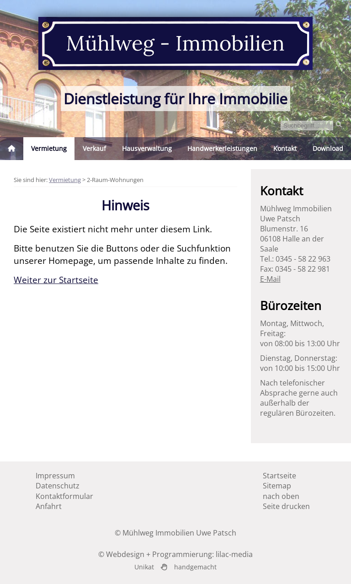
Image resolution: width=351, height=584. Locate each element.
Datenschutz (58, 486)
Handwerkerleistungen (222, 148)
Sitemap (277, 486)
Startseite (279, 476)
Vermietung (65, 180)
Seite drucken (286, 506)
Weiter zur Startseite (56, 279)
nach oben (281, 496)
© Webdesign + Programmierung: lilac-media (175, 554)
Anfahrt (49, 506)
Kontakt (285, 148)
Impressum (55, 476)
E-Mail (270, 279)
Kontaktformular (64, 496)
